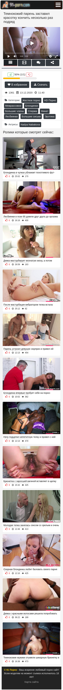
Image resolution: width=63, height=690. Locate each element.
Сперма (32, 111)
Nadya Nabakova (30, 124)
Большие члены (14, 111)
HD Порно (50, 100)
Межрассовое (13, 105)
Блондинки (31, 105)
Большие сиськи (31, 116)
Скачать (40, 84)
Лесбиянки (11, 116)
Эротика (49, 116)
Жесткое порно (31, 100)
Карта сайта (32, 681)
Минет (44, 111)
